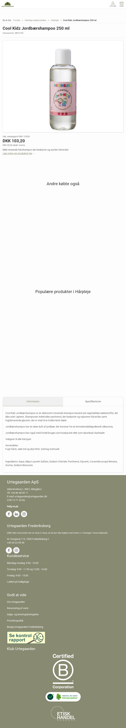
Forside (16, 20)
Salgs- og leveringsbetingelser (23, 614)
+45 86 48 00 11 (19, 492)
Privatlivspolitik (15, 620)
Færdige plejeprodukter (35, 20)
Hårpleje (55, 20)
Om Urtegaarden (16, 602)
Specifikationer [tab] (93, 401)
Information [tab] (32, 401)
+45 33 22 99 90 (15, 542)
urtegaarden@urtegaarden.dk (31, 496)
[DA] (7, 4)
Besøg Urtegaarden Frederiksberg (25, 627)
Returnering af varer (18, 608)
